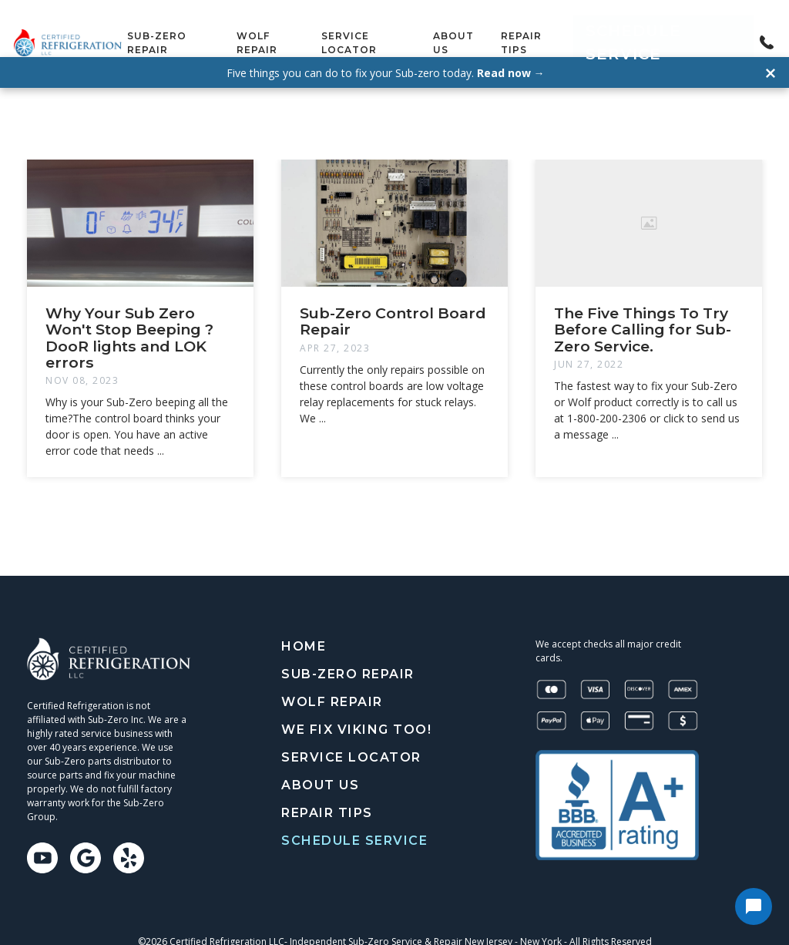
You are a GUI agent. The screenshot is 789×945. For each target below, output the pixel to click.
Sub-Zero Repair (205, 28)
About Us (502, 28)
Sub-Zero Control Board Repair (393, 292)
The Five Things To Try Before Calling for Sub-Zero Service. (642, 300)
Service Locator (408, 28)
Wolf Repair (305, 28)
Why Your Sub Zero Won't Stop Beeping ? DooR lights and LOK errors (129, 308)
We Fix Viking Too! (356, 701)
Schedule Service (685, 28)
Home (303, 617)
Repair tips (578, 28)
